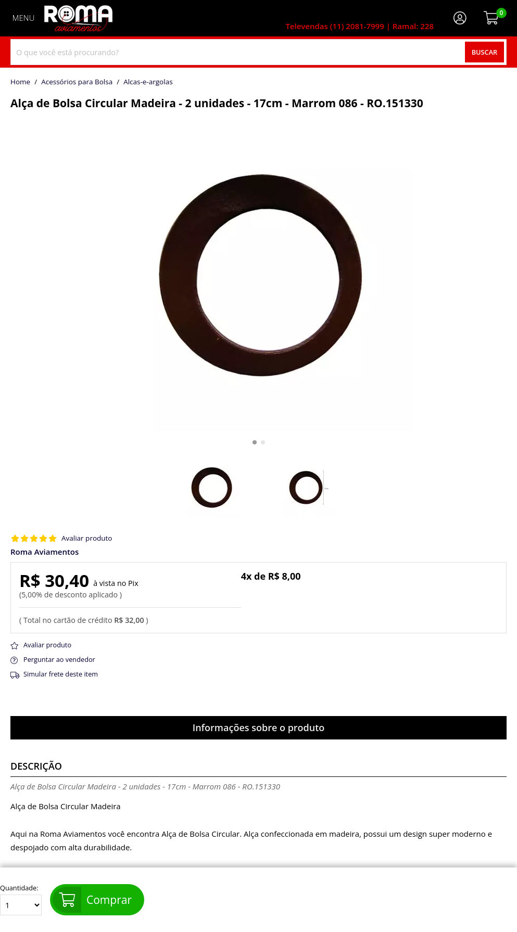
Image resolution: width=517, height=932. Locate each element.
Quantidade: (21, 899)
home (20, 82)
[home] (78, 18)
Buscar (485, 52)
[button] (255, 442)
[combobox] (258, 52)
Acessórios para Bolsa (76, 82)
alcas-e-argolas (147, 82)
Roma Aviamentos (44, 551)
